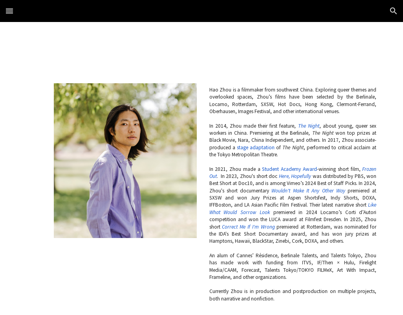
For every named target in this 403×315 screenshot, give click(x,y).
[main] (293, 194)
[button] (9, 11)
